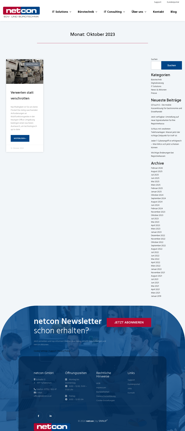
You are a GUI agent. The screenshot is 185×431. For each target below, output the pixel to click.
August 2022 (156, 249)
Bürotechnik (156, 80)
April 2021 (155, 289)
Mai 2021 (155, 286)
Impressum (101, 387)
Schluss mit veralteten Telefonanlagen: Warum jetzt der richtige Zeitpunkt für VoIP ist (165, 132)
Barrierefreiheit (102, 392)
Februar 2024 (157, 208)
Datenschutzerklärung (106, 396)
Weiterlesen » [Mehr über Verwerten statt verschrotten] (20, 138)
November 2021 (158, 272)
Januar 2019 (156, 296)
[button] (65, 9)
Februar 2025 (157, 188)
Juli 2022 (155, 252)
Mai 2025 (155, 181)
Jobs (130, 388)
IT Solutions (156, 86)
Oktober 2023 (157, 215)
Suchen (154, 59)
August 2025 (156, 171)
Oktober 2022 (157, 242)
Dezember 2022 (158, 235)
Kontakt (131, 393)
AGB (98, 383)
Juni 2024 (155, 205)
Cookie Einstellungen (105, 400)
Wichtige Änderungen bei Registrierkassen (162, 154)
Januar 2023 (156, 232)
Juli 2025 (155, 175)
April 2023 (155, 225)
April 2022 (155, 262)
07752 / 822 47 (50, 389)
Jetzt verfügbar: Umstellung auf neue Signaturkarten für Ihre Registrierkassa (165, 120)
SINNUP (103, 421)
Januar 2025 (156, 192)
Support (52, 351)
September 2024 (158, 198)
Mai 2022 (155, 259)
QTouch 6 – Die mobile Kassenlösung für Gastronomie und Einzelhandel (166, 108)
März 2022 (155, 266)
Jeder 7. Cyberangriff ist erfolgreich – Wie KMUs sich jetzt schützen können (166, 144)
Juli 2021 (154, 279)
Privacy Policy (64, 351)
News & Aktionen (158, 90)
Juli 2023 (155, 218)
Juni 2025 (155, 178)
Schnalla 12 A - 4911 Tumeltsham (43, 381)
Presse (154, 93)
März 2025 (155, 185)
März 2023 (155, 229)
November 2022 (158, 239)
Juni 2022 (155, 256)
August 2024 (156, 202)
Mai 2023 (155, 222)
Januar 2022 (156, 269)
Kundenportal (134, 384)
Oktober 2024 (157, 195)
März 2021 (155, 293)
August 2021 (156, 276)
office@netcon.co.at (43, 396)
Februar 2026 (157, 168)
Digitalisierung (157, 83)
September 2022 (158, 245)
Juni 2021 (155, 283)
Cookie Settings (41, 351)
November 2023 (158, 212)
